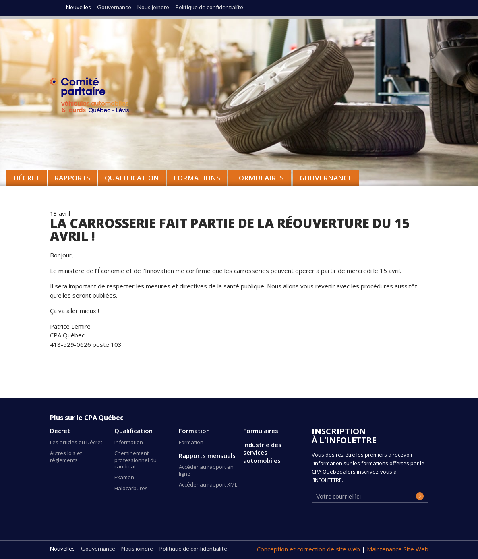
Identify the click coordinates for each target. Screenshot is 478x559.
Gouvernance (326, 177)
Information (128, 442)
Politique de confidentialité (209, 7)
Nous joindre (153, 7)
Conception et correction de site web (309, 549)
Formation (194, 431)
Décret (60, 431)
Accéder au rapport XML (208, 484)
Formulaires (260, 431)
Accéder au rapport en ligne (206, 470)
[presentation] (373, 520)
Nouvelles (78, 7)
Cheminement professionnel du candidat (135, 459)
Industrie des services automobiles (262, 452)
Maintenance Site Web (397, 549)
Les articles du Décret (76, 442)
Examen (124, 477)
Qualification (133, 431)
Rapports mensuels (207, 456)
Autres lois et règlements (66, 456)
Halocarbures (131, 488)
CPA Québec (94, 96)
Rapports (72, 177)
